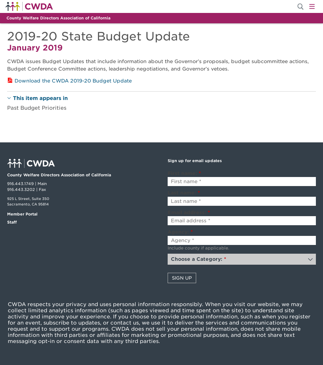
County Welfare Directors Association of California (58, 18)
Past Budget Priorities (36, 108)
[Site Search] (300, 6)
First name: (184, 173)
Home (29, 6)
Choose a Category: (198, 259)
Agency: (180, 232)
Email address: (189, 213)
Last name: (184, 193)
